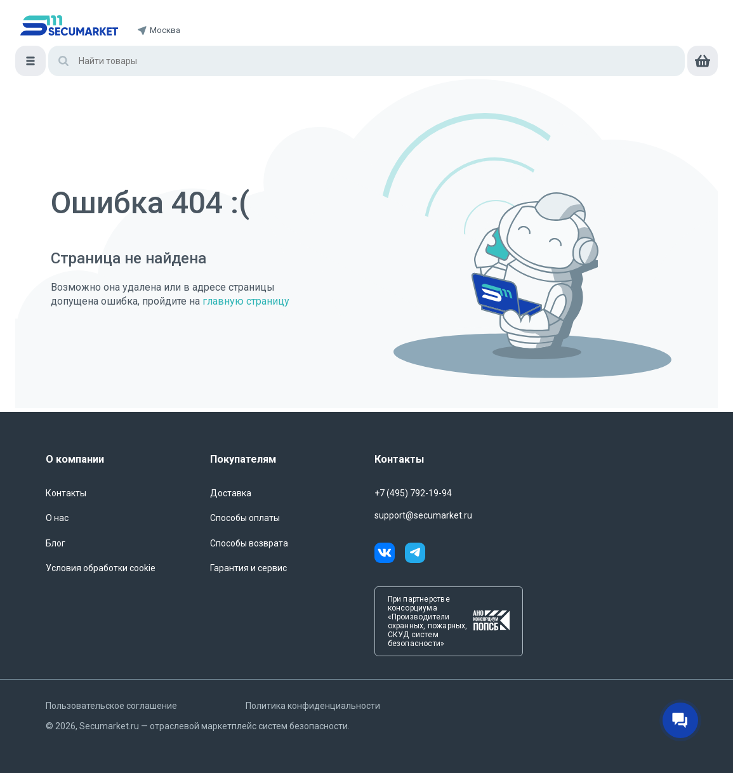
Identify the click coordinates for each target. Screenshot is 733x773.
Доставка (230, 493)
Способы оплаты (245, 518)
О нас (57, 518)
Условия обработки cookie (100, 568)
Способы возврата (249, 543)
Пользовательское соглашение (111, 706)
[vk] (389, 555)
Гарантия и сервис (248, 568)
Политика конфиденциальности (313, 706)
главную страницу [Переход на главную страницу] (245, 301)
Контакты (66, 493)
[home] (69, 25)
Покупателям (243, 459)
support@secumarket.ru (423, 515)
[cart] (702, 61)
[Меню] (30, 61)
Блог (55, 543)
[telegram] (415, 555)
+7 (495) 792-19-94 (413, 493)
